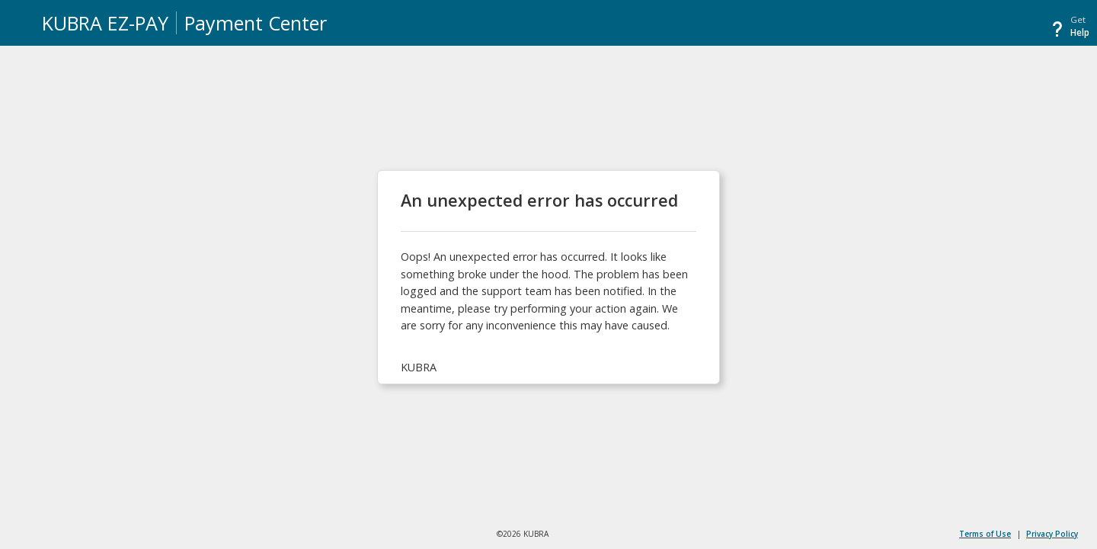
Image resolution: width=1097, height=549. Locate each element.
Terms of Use (985, 533)
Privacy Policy (1052, 533)
